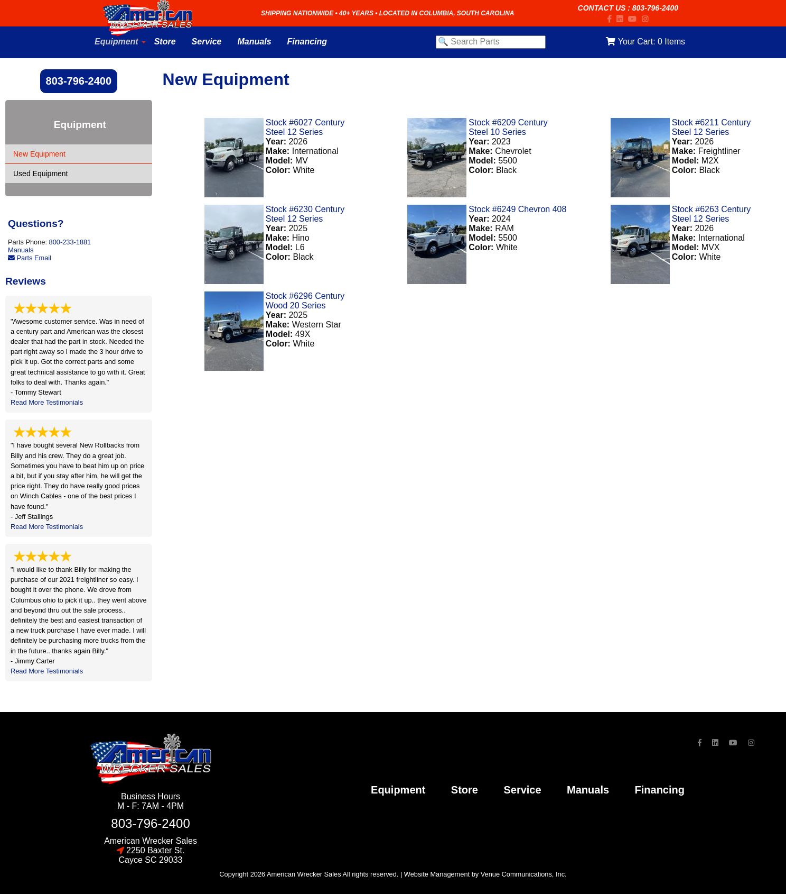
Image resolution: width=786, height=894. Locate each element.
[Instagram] (647, 19)
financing (660, 790)
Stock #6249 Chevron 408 (517, 209)
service (522, 790)
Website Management (437, 874)
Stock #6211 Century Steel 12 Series (711, 127)
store (464, 790)
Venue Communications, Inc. (524, 874)
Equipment (398, 790)
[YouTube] (635, 19)
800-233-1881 (70, 242)
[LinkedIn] (622, 19)
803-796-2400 (655, 8)
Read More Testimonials (47, 402)
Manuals (20, 250)
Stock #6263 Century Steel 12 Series (711, 214)
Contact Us (602, 8)
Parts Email (29, 258)
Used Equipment (40, 173)
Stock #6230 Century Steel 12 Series (305, 214)
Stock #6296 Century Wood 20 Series (305, 300)
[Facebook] (611, 19)
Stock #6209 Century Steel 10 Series (508, 127)
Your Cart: (645, 41)
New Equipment (39, 154)
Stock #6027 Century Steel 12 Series (305, 127)
